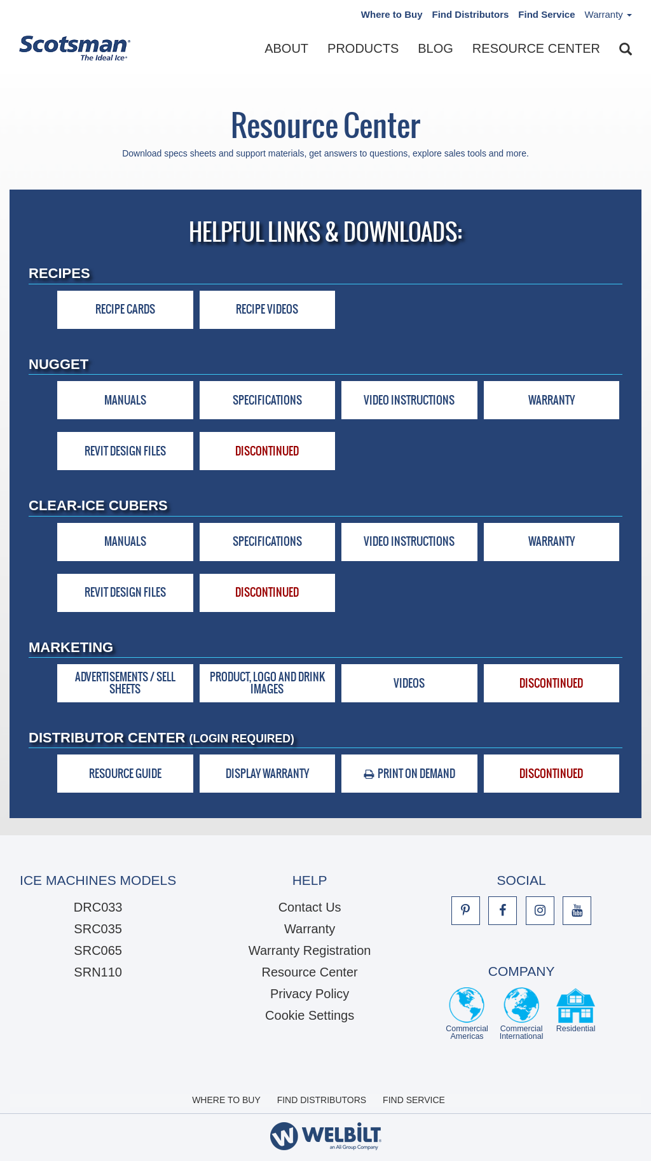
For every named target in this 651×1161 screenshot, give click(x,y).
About (286, 48)
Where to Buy (392, 14)
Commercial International (522, 1013)
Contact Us (309, 907)
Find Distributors (470, 14)
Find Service (546, 14)
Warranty (309, 929)
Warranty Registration (310, 950)
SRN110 (98, 972)
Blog (435, 48)
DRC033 (98, 907)
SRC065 (98, 950)
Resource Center (536, 48)
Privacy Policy (309, 994)
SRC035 (98, 929)
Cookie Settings (309, 1015)
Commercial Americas (467, 1013)
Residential (576, 1013)
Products (363, 48)
